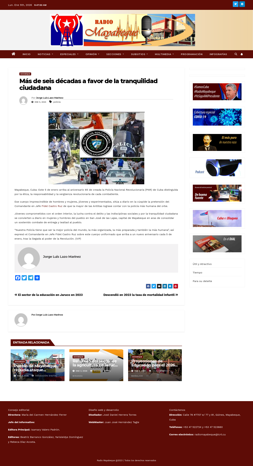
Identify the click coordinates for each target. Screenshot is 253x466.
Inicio (27, 54)
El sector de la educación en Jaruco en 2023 (49, 295)
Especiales (69, 54)
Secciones (115, 54)
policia (57, 102)
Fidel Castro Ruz (52, 206)
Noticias (45, 54)
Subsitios (139, 54)
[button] (236, 54)
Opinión (92, 54)
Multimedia (164, 54)
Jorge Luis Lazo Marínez (49, 97)
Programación (191, 54)
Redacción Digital (44, 376)
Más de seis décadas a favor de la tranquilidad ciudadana (88, 84)
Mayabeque (25, 74)
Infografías (218, 54)
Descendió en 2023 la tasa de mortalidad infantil (140, 295)
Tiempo (197, 272)
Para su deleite (202, 281)
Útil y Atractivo (202, 264)
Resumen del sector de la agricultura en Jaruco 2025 (95, 365)
